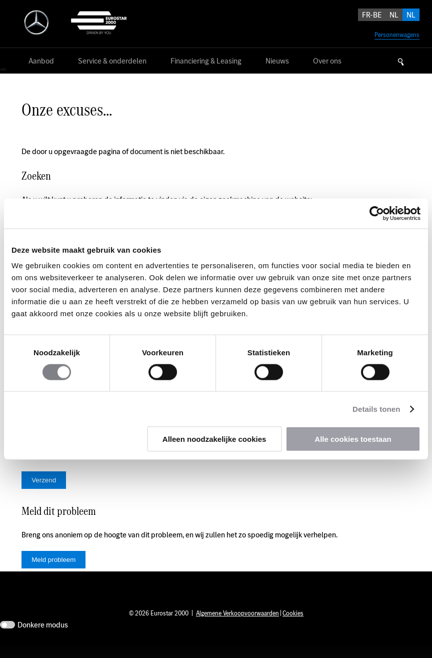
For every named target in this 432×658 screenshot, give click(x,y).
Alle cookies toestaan (352, 439)
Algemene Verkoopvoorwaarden (237, 628)
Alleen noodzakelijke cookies (214, 439)
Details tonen (376, 408)
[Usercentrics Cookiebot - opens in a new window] (376, 213)
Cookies (293, 628)
